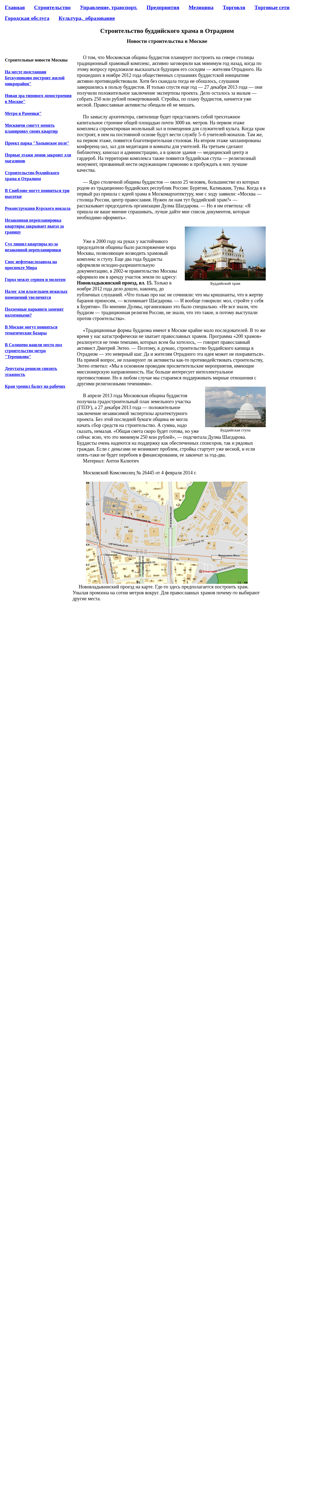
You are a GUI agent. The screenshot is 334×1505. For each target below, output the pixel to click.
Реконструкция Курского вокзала (37, 208)
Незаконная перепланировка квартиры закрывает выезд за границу (34, 226)
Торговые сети (271, 7)
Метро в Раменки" (23, 113)
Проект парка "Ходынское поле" (37, 143)
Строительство (52, 7)
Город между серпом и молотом (35, 279)
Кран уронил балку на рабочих (35, 386)
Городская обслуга (27, 18)
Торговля (234, 7)
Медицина (201, 7)
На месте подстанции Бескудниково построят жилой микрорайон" (34, 78)
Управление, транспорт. (108, 7)
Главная (15, 7)
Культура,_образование (87, 18)
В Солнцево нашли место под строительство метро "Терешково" (33, 350)
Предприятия (162, 7)
